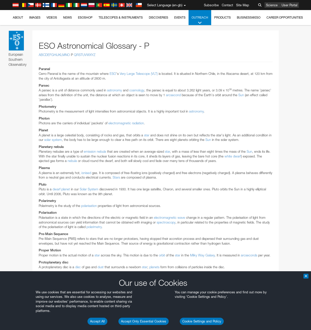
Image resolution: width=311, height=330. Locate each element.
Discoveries (158, 17)
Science (272, 5)
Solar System (89, 189)
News (67, 17)
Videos (52, 17)
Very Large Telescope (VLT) (139, 74)
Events (180, 17)
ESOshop (85, 17)
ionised (86, 173)
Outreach (200, 20)
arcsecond (173, 95)
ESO (113, 74)
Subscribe (211, 5)
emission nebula (95, 151)
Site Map (242, 5)
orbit (162, 255)
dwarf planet (61, 189)
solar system (53, 140)
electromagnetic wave (169, 217)
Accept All (97, 321)
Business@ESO (248, 17)
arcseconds (249, 255)
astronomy (114, 90)
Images (34, 17)
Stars (116, 177)
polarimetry (94, 227)
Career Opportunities (284, 17)
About (18, 17)
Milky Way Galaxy (202, 255)
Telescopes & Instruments (121, 17)
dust (101, 267)
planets (154, 267)
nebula (72, 161)
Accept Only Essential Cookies (143, 321)
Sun (241, 95)
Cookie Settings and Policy (201, 321)
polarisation (89, 206)
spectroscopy (166, 222)
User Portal (289, 5)
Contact (227, 5)
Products (222, 17)
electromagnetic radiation (126, 123)
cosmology (136, 90)
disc (78, 267)
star (146, 135)
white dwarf (233, 156)
